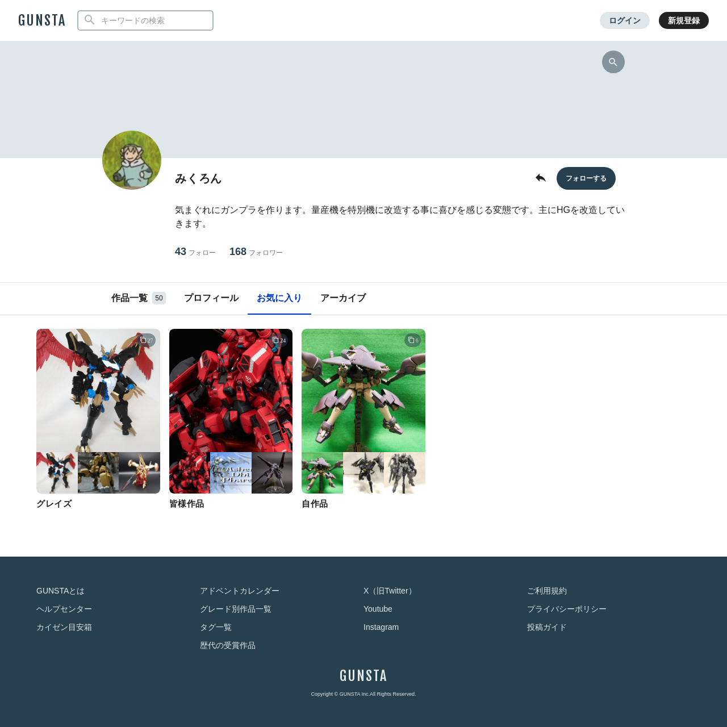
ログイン (625, 20)
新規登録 (684, 20)
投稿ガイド (547, 627)
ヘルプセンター (64, 608)
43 (195, 252)
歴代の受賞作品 (228, 645)
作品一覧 (138, 298)
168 (256, 252)
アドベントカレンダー (239, 590)
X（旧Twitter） (390, 590)
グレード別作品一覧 (235, 608)
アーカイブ (343, 298)
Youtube (378, 608)
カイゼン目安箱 (64, 627)
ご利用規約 (547, 590)
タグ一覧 (216, 627)
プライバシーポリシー (567, 608)
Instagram (381, 627)
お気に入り (279, 298)
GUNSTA (42, 20)
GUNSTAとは (60, 590)
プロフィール (211, 298)
